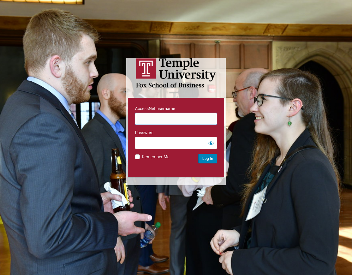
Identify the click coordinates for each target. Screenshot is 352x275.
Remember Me (155, 156)
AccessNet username (155, 108)
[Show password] (211, 143)
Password (144, 132)
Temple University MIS (176, 73)
